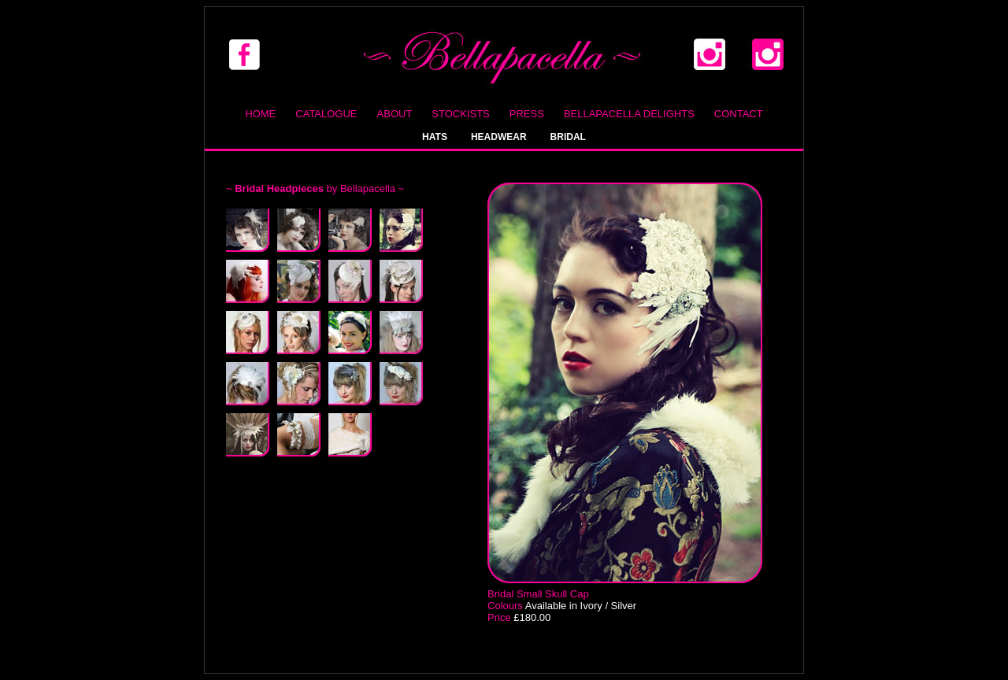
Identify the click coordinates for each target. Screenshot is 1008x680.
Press (527, 114)
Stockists (460, 114)
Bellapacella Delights (629, 114)
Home (260, 114)
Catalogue (326, 114)
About (395, 114)
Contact (738, 114)
